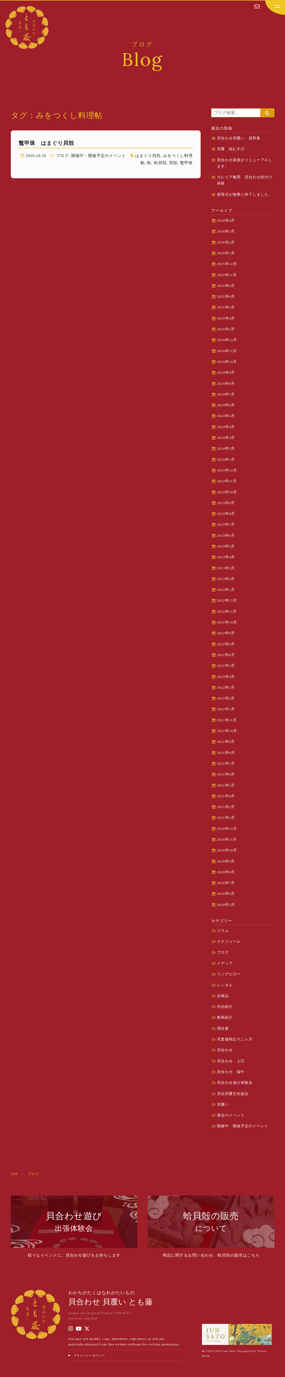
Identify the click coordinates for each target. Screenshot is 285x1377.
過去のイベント (231, 1115)
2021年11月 (227, 720)
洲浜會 (223, 1028)
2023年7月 (226, 524)
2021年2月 (226, 807)
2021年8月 (226, 753)
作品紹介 (225, 1007)
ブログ (62, 156)
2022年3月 (226, 687)
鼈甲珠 (186, 163)
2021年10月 (227, 731)
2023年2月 (226, 579)
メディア (225, 963)
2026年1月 (226, 253)
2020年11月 (227, 839)
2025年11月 (227, 275)
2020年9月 (226, 861)
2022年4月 (226, 677)
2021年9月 (226, 742)
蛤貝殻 (160, 163)
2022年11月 (227, 611)
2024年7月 (226, 394)
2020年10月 (227, 850)
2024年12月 (227, 340)
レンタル (225, 985)
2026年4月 (226, 220)
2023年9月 (226, 503)
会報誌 (223, 996)
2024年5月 (226, 416)
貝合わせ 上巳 (231, 1061)
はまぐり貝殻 (148, 156)
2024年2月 (226, 448)
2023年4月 (226, 557)
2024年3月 (226, 438)
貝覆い (223, 1104)
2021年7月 (226, 763)
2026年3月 (226, 231)
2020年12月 (227, 829)
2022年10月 (227, 622)
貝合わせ (225, 1050)
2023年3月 (226, 568)
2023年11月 (227, 481)
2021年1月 (226, 818)
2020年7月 (226, 883)
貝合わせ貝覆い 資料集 (238, 138)
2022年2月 (226, 698)
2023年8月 (226, 514)
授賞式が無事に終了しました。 (244, 194)
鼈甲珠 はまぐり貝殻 (46, 143)
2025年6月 (226, 296)
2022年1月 (226, 709)
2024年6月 (226, 405)
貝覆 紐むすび (233, 149)
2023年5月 (226, 546)
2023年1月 (226, 590)
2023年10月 (227, 492)
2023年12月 (227, 470)
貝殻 (173, 163)
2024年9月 (226, 372)
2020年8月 (226, 872)
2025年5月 (226, 307)
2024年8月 (226, 383)
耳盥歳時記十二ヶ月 (235, 1039)
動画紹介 (225, 1017)
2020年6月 (226, 894)
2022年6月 (226, 655)
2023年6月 (226, 535)
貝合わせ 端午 (231, 1072)
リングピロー (229, 974)
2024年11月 (227, 351)
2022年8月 (226, 644)
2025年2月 (226, 329)
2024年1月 (226, 459)
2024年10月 (227, 362)
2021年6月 (226, 774)
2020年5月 (226, 905)
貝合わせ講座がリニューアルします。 (244, 163)
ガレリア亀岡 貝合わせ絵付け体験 (244, 180)
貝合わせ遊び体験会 (235, 1083)
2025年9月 (226, 286)
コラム (223, 931)
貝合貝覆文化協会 (233, 1094)
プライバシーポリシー (89, 1355)
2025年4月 (226, 318)
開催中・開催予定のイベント (98, 156)
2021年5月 (226, 785)
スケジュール (229, 941)
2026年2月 (226, 242)
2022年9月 (226, 633)
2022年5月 (226, 666)
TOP (14, 1174)
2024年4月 (226, 427)
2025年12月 (227, 264)
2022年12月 (227, 600)
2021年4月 (226, 796)
